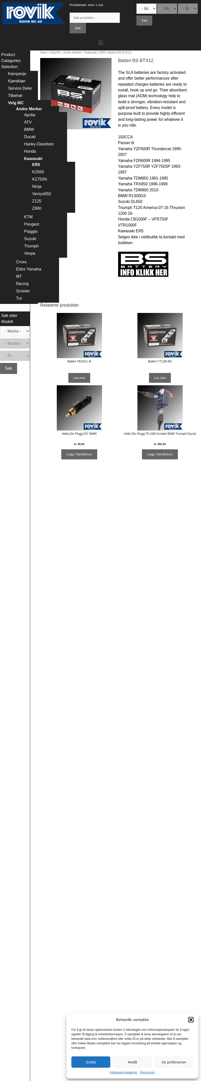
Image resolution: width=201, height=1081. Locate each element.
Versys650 (41, 194)
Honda (30, 151)
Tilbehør (15, 95)
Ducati (29, 137)
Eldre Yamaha (28, 269)
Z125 (36, 201)
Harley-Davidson (39, 144)
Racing (22, 284)
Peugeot (31, 224)
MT (19, 276)
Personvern (147, 1072)
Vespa (29, 253)
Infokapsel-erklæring (123, 1072)
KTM (28, 217)
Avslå (132, 1062)
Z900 (36, 208)
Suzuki (30, 239)
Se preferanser (174, 1062)
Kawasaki (90, 52)
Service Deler (20, 88)
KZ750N (39, 179)
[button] (190, 1019)
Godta (91, 1062)
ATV (28, 122)
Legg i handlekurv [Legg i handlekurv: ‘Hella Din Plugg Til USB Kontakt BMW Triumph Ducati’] (160, 454)
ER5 (102, 52)
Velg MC (55, 52)
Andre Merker (72, 52)
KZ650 (38, 172)
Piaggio (30, 231)
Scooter (23, 291)
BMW (29, 129)
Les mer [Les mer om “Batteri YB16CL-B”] (79, 378)
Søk (78, 28)
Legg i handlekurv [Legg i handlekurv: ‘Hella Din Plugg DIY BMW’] (79, 454)
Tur (19, 298)
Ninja (36, 186)
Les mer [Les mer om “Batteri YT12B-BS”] (160, 378)
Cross (21, 262)
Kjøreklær (16, 81)
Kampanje (17, 74)
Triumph (31, 246)
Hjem (43, 52)
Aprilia (29, 115)
